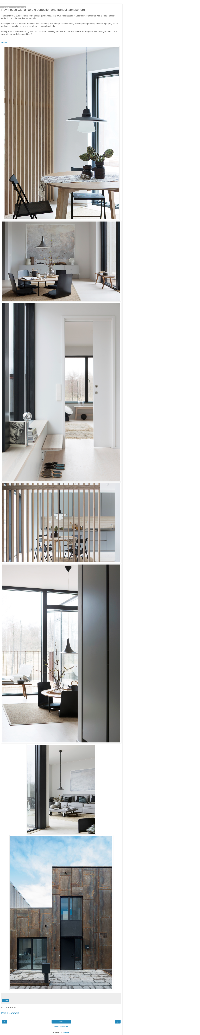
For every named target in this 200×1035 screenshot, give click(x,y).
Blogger (66, 1032)
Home (61, 1022)
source (4, 42)
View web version (61, 1027)
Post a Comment (10, 1013)
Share (6, 1001)
